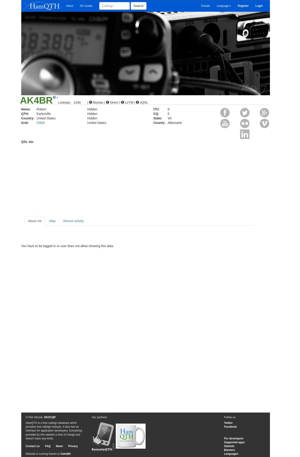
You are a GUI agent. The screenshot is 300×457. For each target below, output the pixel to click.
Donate (205, 5)
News (59, 446)
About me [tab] (35, 221)
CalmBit (65, 453)
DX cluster (86, 5)
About (69, 5)
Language (224, 5)
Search (139, 6)
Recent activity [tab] (73, 221)
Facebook (230, 426)
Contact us (33, 446)
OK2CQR (49, 417)
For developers (233, 438)
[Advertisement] (150, 177)
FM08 (41, 123)
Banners (229, 450)
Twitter (228, 423)
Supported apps (234, 442)
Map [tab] (52, 221)
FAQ (48, 446)
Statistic (229, 446)
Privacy (73, 446)
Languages (231, 453)
